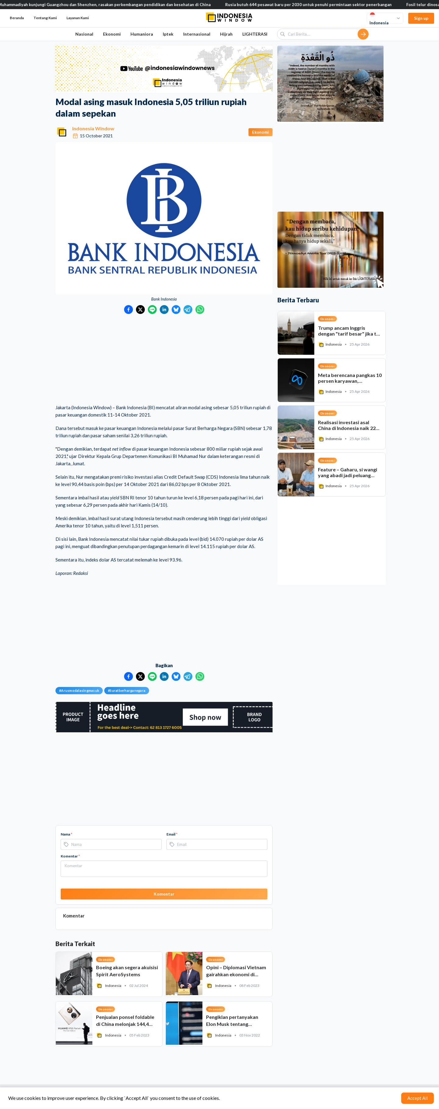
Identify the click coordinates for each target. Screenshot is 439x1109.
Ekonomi (112, 34)
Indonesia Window (93, 128)
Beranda (17, 18)
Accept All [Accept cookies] (417, 1098)
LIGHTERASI (254, 34)
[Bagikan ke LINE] (152, 309)
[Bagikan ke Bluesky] (176, 309)
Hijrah (226, 34)
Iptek (168, 34)
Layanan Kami (77, 18)
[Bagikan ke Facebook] (128, 309)
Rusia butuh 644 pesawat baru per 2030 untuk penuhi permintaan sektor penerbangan (319, 4)
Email (171, 834)
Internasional (196, 34)
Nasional (84, 34)
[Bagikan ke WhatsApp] (199, 309)
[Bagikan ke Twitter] (140, 309)
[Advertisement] (164, 359)
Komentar (70, 856)
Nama (66, 834)
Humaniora (141, 34)
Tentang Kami (45, 18)
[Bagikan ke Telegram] (188, 309)
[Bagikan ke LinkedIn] (164, 309)
